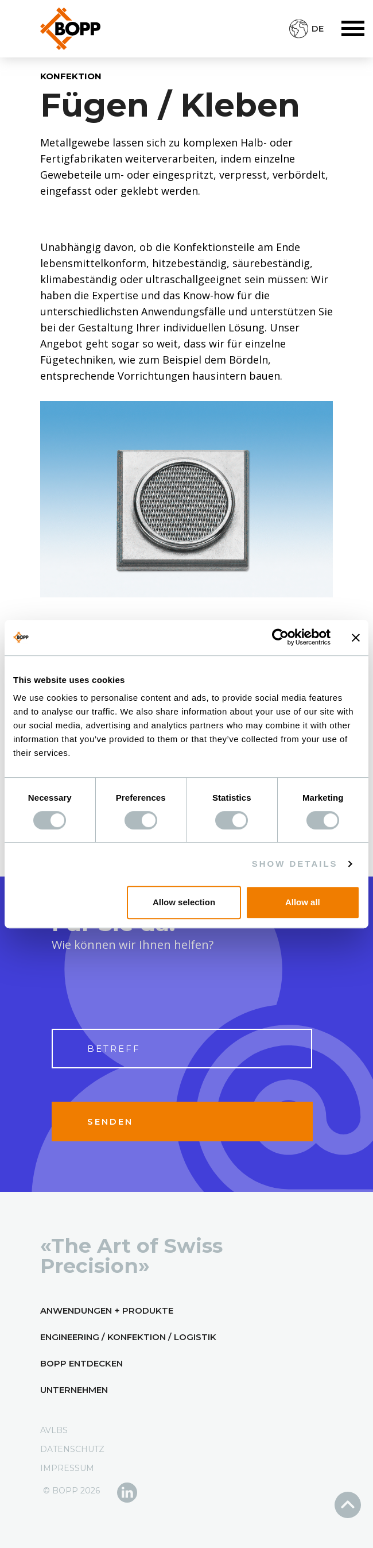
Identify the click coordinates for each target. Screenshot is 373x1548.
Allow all (302, 902)
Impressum (67, 1468)
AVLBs (54, 1430)
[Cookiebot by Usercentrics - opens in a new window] (280, 637)
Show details (295, 863)
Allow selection (184, 902)
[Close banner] (356, 638)
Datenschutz (72, 1449)
